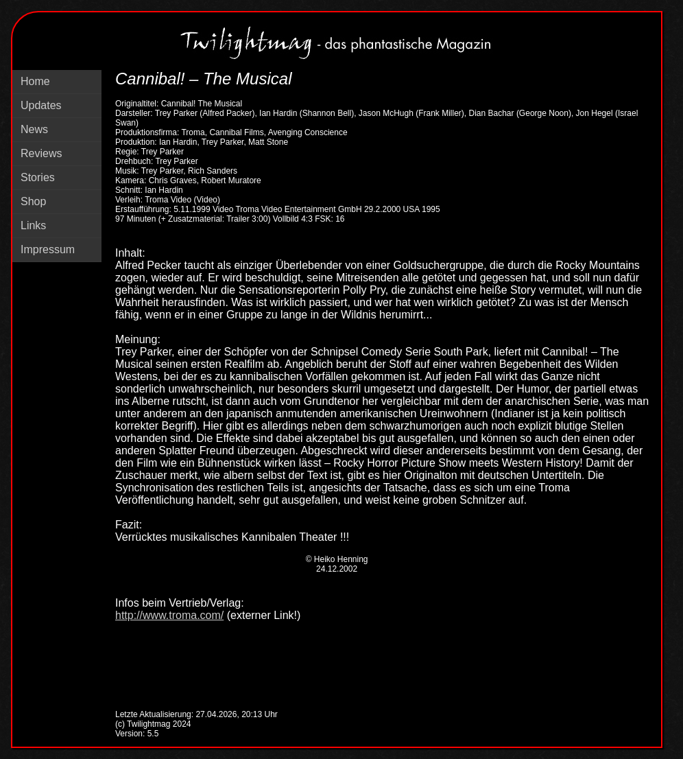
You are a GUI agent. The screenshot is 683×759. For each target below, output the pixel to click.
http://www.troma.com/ (169, 615)
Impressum (48, 249)
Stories (38, 177)
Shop (33, 201)
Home (35, 81)
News (34, 129)
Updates (41, 105)
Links (33, 225)
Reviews (41, 153)
